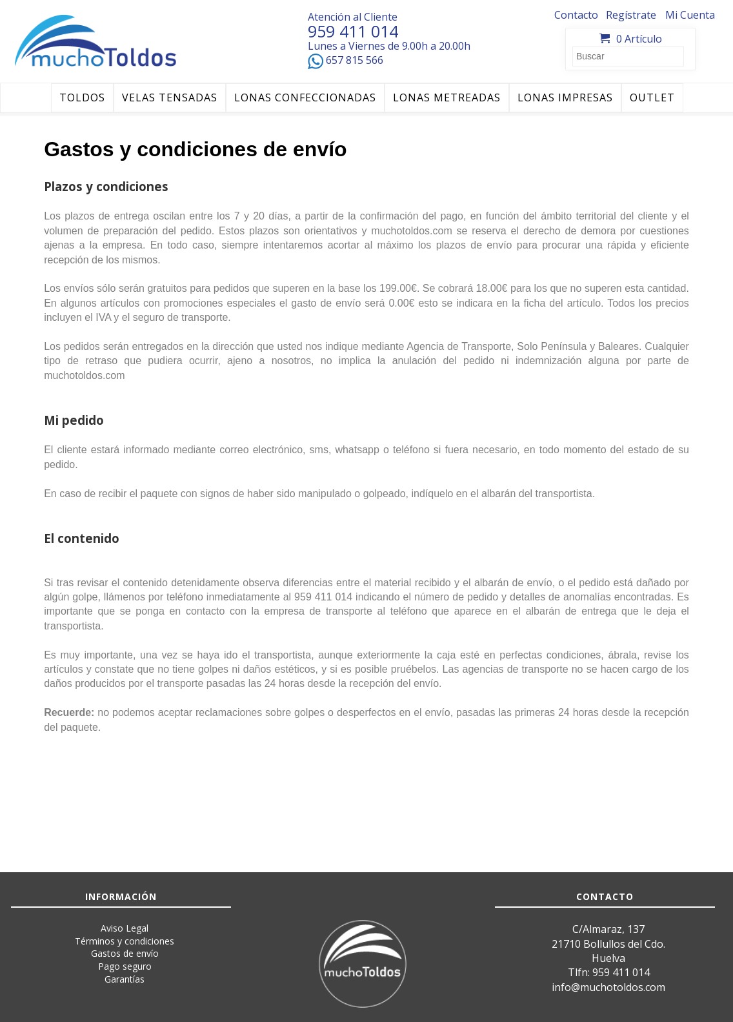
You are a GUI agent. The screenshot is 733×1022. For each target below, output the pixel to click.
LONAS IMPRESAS (565, 97)
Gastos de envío (125, 953)
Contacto (576, 15)
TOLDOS (82, 97)
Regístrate (631, 15)
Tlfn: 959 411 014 (609, 972)
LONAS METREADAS (447, 97)
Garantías (125, 979)
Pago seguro (125, 966)
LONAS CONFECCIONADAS (305, 97)
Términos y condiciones (124, 941)
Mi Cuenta (690, 15)
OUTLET (652, 97)
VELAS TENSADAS (169, 97)
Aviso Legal (124, 928)
